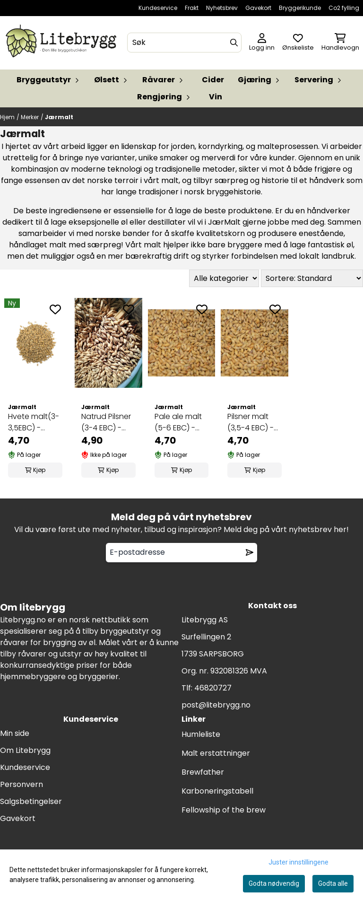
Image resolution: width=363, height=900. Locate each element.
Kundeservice (157, 8)
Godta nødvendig (274, 883)
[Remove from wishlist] (249, 552)
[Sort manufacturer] (224, 278)
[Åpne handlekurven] (340, 42)
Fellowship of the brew (224, 809)
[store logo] (63, 43)
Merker (30, 117)
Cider (213, 79)
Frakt (192, 8)
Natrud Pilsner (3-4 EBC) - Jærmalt (106, 422)
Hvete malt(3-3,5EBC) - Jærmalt (33, 422)
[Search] (234, 42)
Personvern (21, 784)
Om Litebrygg (25, 750)
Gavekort (258, 8)
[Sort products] (312, 278)
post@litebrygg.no (216, 704)
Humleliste (201, 734)
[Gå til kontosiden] (261, 42)
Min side (14, 733)
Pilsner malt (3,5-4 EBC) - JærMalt (250, 422)
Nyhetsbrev (222, 8)
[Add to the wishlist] (55, 309)
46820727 (213, 687)
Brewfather (203, 772)
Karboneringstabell (217, 791)
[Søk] (184, 42)
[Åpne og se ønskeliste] (298, 42)
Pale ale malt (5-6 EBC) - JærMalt (178, 422)
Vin (215, 96)
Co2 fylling (343, 8)
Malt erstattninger (216, 753)
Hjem (7, 117)
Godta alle (333, 883)
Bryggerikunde (300, 8)
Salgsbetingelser (31, 801)
